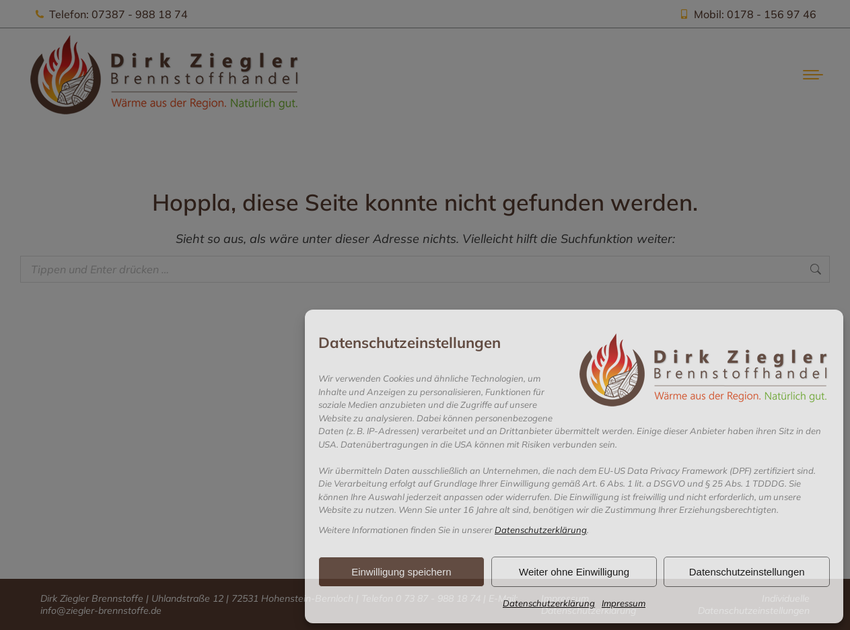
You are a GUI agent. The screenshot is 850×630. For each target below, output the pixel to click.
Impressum (623, 603)
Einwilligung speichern (401, 572)
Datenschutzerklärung (541, 529)
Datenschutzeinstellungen (747, 572)
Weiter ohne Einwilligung (574, 572)
